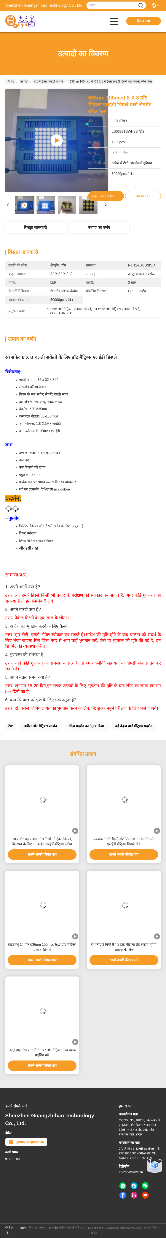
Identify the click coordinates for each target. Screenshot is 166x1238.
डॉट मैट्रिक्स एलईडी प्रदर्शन (48, 81)
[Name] (140, 5)
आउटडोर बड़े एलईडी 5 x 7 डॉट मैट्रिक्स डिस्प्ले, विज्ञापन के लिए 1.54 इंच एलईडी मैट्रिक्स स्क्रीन (42, 841)
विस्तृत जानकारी (35, 227)
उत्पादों (24, 81)
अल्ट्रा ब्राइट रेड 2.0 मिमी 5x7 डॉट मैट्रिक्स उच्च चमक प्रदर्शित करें (42, 1052)
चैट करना (143, 21)
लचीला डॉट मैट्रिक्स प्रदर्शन (40, 726)
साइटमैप (23, 1227)
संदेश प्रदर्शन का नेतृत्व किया (86, 726)
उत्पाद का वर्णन (99, 227)
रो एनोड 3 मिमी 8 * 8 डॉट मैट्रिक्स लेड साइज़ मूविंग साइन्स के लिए (123, 947)
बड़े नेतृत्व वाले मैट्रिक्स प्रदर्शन (133, 726)
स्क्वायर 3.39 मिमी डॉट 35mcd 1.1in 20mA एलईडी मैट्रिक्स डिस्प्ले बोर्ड (123, 841)
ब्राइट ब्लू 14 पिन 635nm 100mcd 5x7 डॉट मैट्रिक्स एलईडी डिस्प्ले (42, 947)
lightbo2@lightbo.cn (26, 1142)
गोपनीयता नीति (9, 1230)
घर (11, 81)
